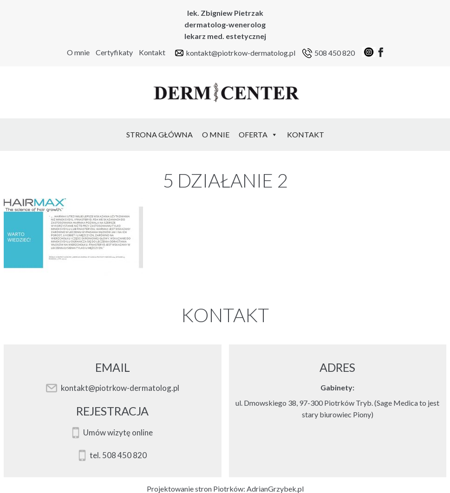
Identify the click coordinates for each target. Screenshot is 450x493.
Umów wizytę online (118, 432)
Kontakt (152, 52)
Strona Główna (159, 134)
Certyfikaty (114, 52)
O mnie (78, 52)
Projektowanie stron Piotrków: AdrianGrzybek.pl (225, 488)
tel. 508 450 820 (118, 455)
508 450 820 (334, 53)
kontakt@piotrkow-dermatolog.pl (240, 53)
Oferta (258, 134)
